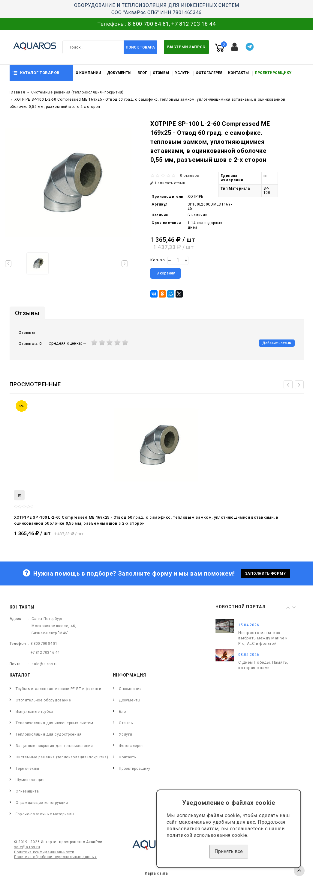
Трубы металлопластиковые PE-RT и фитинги (58, 689)
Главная (17, 92)
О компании (88, 73)
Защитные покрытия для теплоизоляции (54, 746)
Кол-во (157, 260)
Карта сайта (156, 873)
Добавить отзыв (276, 343)
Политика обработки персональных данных (55, 857)
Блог (142, 73)
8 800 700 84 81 (148, 24)
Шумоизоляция (30, 780)
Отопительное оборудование (43, 700)
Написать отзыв (167, 183)
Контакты (238, 73)
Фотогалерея (209, 73)
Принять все (229, 851)
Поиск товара (140, 47)
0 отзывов (189, 175)
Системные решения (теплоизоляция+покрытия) (77, 92)
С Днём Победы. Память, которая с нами (263, 665)
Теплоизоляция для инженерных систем (54, 723)
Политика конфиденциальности (44, 852)
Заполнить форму (265, 573)
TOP (299, 871)
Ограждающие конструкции (42, 803)
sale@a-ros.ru (45, 664)
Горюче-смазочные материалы (45, 814)
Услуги (182, 73)
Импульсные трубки (34, 712)
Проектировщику (273, 73)
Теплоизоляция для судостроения (48, 734)
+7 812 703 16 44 (193, 24)
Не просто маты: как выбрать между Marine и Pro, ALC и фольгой (262, 638)
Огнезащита (27, 791)
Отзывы (161, 73)
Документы (119, 73)
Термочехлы (27, 768)
